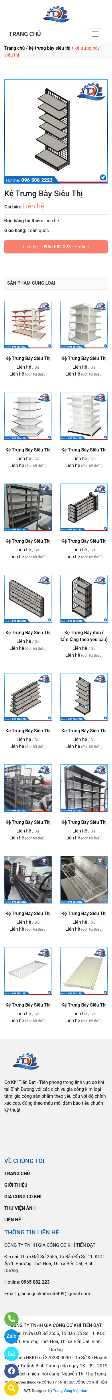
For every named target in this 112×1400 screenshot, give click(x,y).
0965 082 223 (56, 246)
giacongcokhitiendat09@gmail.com (54, 1293)
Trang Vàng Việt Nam (70, 1390)
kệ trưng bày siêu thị (49, 48)
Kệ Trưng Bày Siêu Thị (27, 358)
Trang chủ (14, 48)
